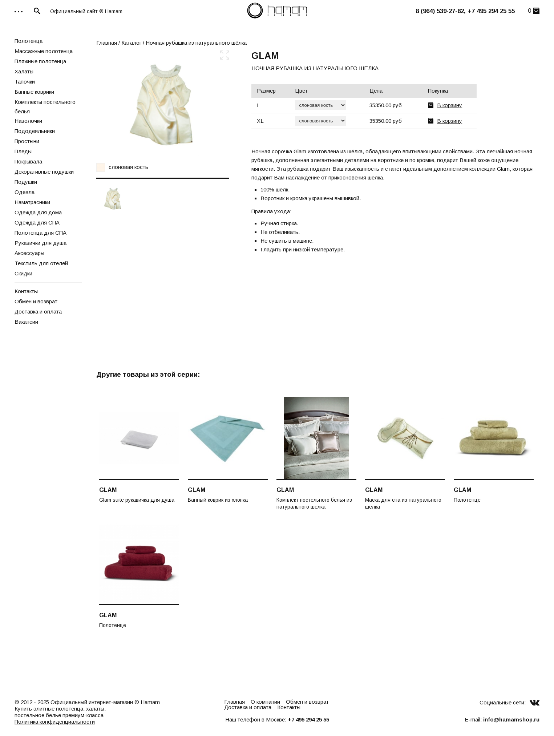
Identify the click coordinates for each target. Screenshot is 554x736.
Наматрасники (32, 202)
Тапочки (25, 81)
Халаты (24, 71)
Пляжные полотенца (40, 61)
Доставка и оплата (38, 311)
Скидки (23, 273)
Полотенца (29, 41)
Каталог (131, 43)
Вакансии (26, 322)
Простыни (27, 141)
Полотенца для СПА (40, 233)
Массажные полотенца (44, 51)
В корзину (449, 105)
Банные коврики (34, 92)
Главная (106, 43)
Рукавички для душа (40, 243)
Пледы (23, 151)
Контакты (26, 291)
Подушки (26, 182)
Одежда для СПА (37, 222)
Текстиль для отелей (41, 263)
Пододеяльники (35, 131)
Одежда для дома (38, 212)
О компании (265, 701)
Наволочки (28, 121)
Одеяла (25, 192)
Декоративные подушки (44, 172)
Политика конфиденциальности (55, 722)
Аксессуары (29, 253)
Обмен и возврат (36, 301)
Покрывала (28, 161)
